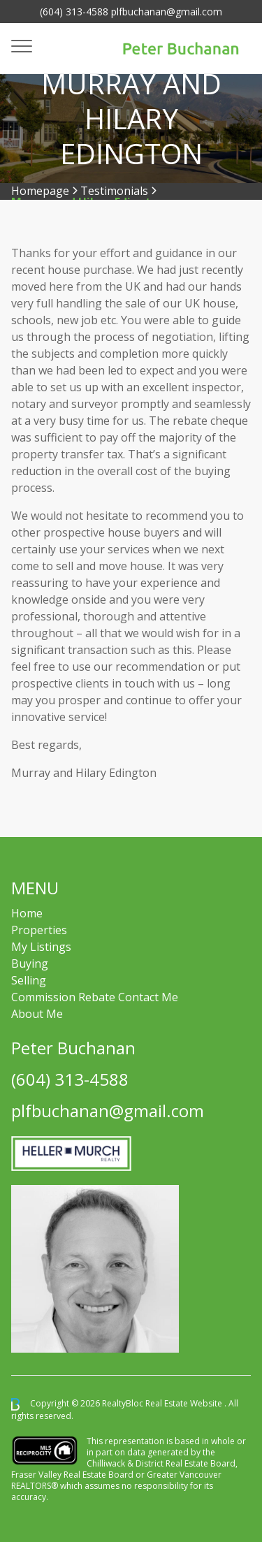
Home (27, 913)
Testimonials (114, 190)
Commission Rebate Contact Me (94, 997)
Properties (39, 930)
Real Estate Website (184, 1403)
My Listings (41, 946)
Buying (29, 963)
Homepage (40, 190)
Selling (28, 980)
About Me (37, 1013)
